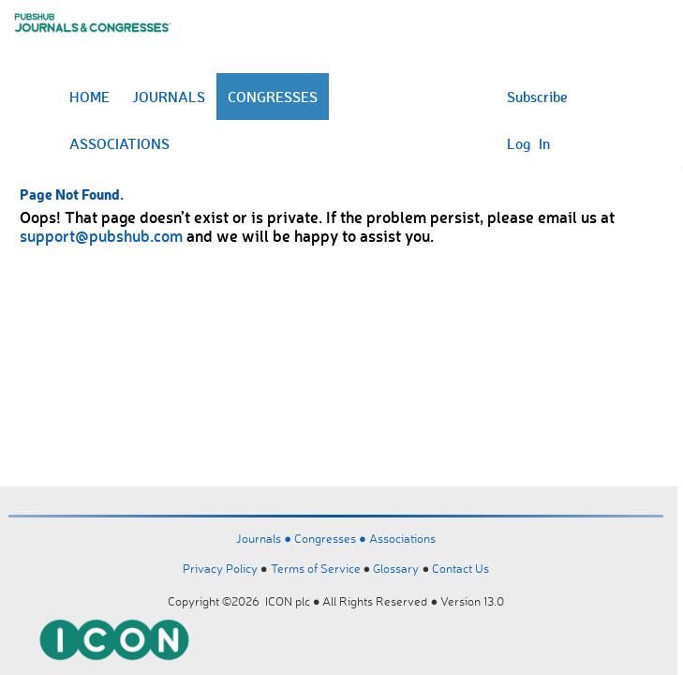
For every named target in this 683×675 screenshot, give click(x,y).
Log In (528, 143)
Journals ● (265, 538)
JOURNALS (168, 96)
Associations (402, 538)
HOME (89, 96)
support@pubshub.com (101, 235)
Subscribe (537, 96)
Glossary (396, 568)
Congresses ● (331, 538)
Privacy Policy (220, 568)
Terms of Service (316, 568)
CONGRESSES (273, 96)
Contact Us (460, 568)
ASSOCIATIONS (119, 143)
